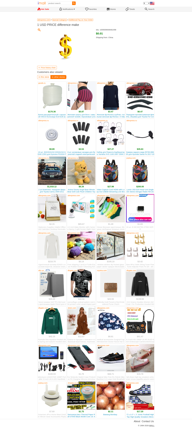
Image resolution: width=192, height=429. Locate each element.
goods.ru (41, 83)
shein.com (72, 308)
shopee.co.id (73, 383)
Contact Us (148, 421)
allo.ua (41, 270)
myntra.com (102, 270)
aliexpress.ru (73, 83)
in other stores (58, 77)
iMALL (151, 425)
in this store (44, 77)
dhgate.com (102, 233)
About (137, 421)
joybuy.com (101, 158)
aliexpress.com (44, 195)
